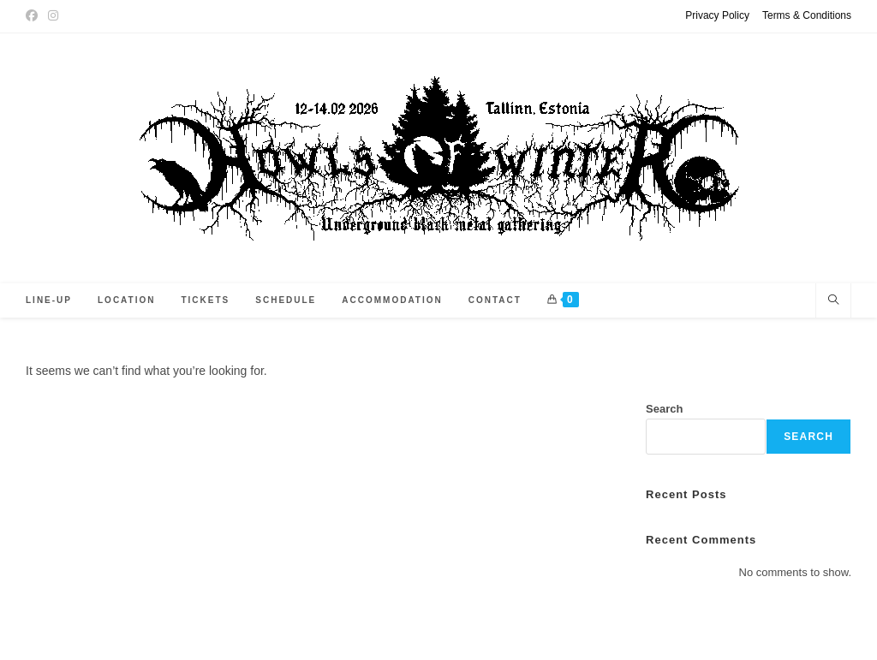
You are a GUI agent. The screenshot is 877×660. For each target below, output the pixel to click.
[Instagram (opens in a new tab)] (53, 16)
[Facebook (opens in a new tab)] (34, 16)
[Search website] (833, 301)
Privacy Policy (717, 15)
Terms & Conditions (806, 15)
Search (664, 408)
